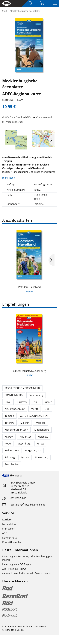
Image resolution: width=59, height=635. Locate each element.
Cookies (20, 629)
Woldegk (40, 422)
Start (5, 10)
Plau (35, 402)
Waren (48, 402)
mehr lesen (9, 177)
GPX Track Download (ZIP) (16, 117)
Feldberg (10, 457)
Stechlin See (11, 464)
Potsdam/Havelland (29, 287)
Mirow (40, 443)
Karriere (7, 519)
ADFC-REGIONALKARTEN (34, 416)
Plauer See (26, 436)
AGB (4, 533)
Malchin (24, 422)
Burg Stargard (33, 450)
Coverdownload (42, 117)
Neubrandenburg (15, 409)
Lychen (25, 457)
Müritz (34, 409)
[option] (16, 140)
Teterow (9, 422)
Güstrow (22, 402)
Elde (47, 409)
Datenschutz (9, 537)
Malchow (43, 436)
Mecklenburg (41, 429)
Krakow (9, 436)
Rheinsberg (41, 457)
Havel (8, 402)
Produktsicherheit (12, 121)
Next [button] (51, 140)
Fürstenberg (36, 395)
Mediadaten (9, 524)
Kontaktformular (11, 542)
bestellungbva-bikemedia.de (28, 504)
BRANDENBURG (14, 395)
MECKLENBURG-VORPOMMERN (22, 388)
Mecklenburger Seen (16, 429)
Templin (9, 416)
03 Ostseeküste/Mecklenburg (29, 371)
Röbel (8, 443)
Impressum (8, 528)
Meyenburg (24, 443)
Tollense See (12, 450)
